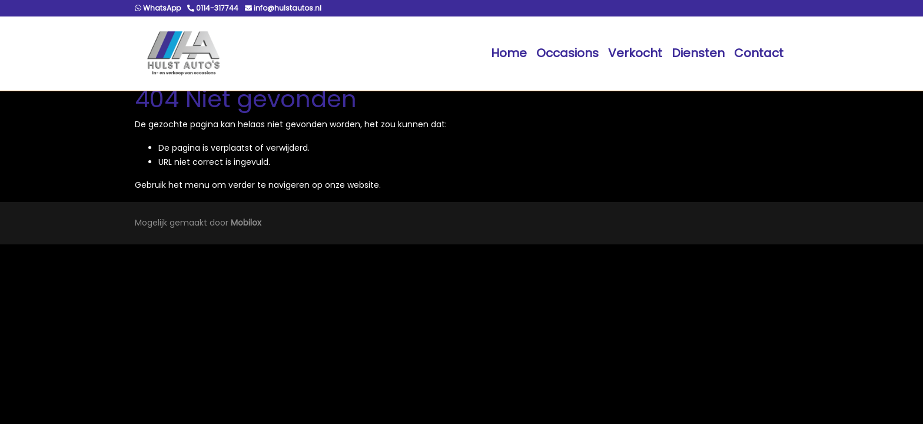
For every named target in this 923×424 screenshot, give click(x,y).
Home (509, 53)
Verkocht (635, 53)
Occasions (567, 53)
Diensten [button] (698, 53)
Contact (758, 53)
